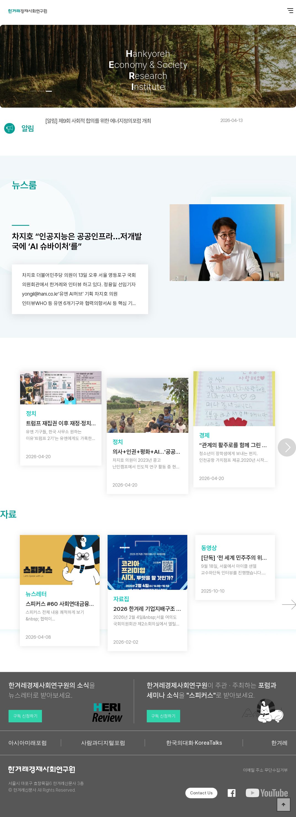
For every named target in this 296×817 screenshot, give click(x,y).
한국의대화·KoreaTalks (194, 742)
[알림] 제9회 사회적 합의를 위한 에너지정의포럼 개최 (143, 121)
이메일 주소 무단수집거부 (265, 770)
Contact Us (201, 793)
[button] (33, 91)
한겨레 (279, 742)
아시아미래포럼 (27, 742)
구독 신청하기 (25, 716)
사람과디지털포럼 (103, 742)
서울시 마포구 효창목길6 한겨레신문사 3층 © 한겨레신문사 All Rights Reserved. (46, 787)
